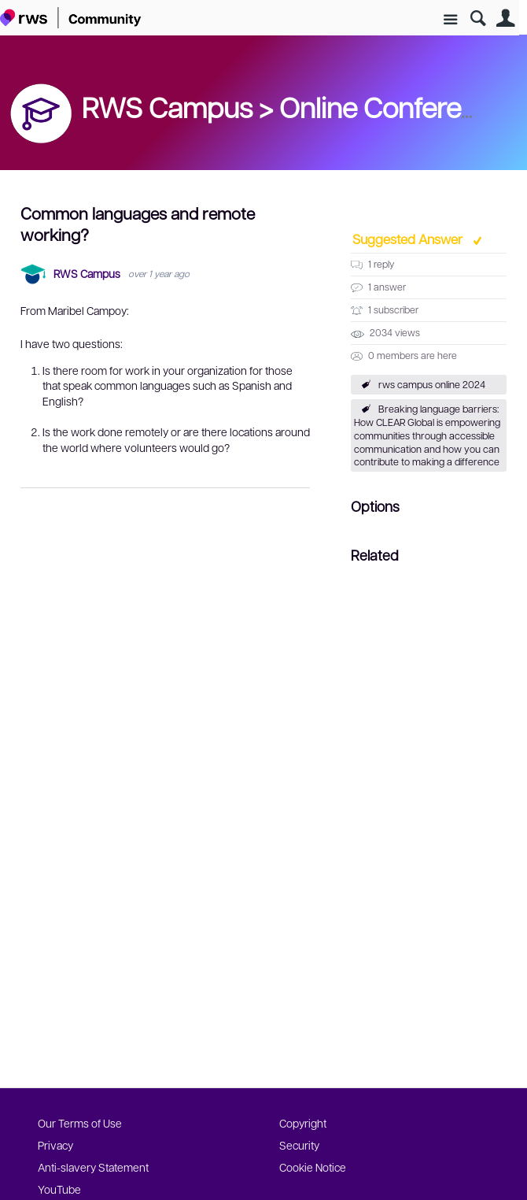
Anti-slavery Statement (93, 1167)
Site (450, 20)
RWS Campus (86, 273)
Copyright (302, 1123)
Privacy (55, 1145)
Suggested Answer (409, 238)
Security (299, 1145)
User (505, 18)
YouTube (59, 1189)
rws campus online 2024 (431, 384)
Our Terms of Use (80, 1123)
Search (478, 18)
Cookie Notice (312, 1167)
